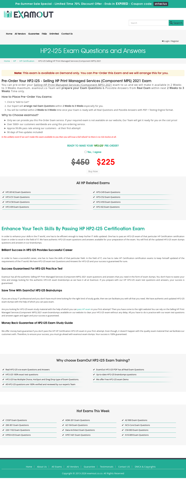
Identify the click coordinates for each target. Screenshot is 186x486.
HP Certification (26, 61)
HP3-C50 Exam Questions (18, 202)
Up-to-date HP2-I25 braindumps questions (116, 374)
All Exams (57, 466)
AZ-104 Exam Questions (76, 425)
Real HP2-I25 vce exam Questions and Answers (28, 369)
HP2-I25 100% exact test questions (22, 374)
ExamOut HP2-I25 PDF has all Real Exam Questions (120, 369)
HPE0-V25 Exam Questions (18, 434)
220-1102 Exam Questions (18, 430)
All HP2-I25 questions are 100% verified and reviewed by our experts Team (40, 384)
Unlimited (54, 34)
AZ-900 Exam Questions (136, 420)
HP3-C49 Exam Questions (108, 192)
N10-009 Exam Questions (137, 434)
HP (14, 61)
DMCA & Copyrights (145, 466)
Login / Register (170, 41)
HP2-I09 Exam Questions (17, 206)
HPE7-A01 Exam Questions (77, 434)
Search (176, 23)
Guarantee (33, 34)
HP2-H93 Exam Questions (108, 202)
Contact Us (67, 34)
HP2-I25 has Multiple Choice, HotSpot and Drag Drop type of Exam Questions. (42, 379)
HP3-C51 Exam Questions (18, 197)
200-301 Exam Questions (17, 425)
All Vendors (20, 34)
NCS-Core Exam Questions (137, 425)
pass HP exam (84, 309)
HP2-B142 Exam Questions (18, 192)
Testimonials (106, 466)
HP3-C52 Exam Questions (108, 197)
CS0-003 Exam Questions (136, 430)
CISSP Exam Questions (16, 420)
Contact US (124, 466)
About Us (42, 466)
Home (9, 34)
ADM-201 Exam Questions (77, 420)
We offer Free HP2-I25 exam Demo (112, 379)
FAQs (44, 34)
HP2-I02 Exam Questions (108, 206)
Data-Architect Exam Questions (80, 430)
